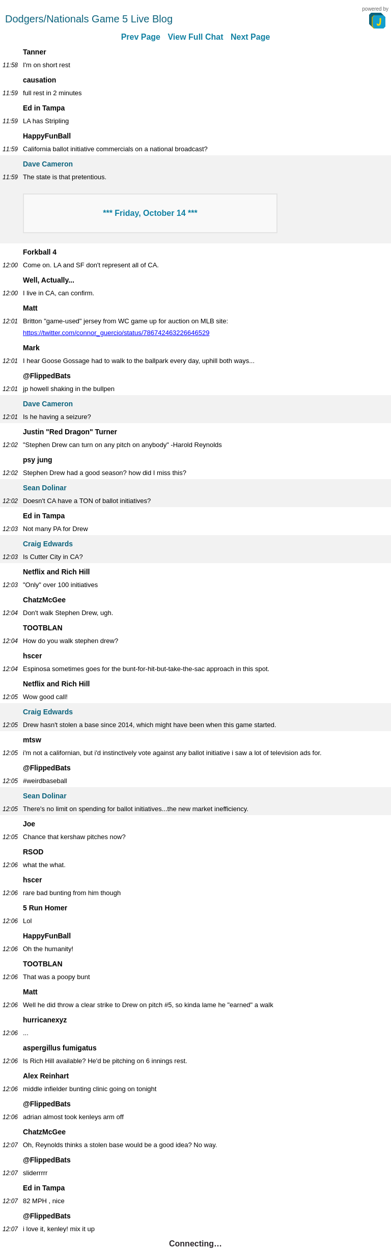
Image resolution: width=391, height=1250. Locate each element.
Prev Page (140, 37)
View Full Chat (195, 37)
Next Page (250, 37)
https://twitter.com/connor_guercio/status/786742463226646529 (116, 333)
